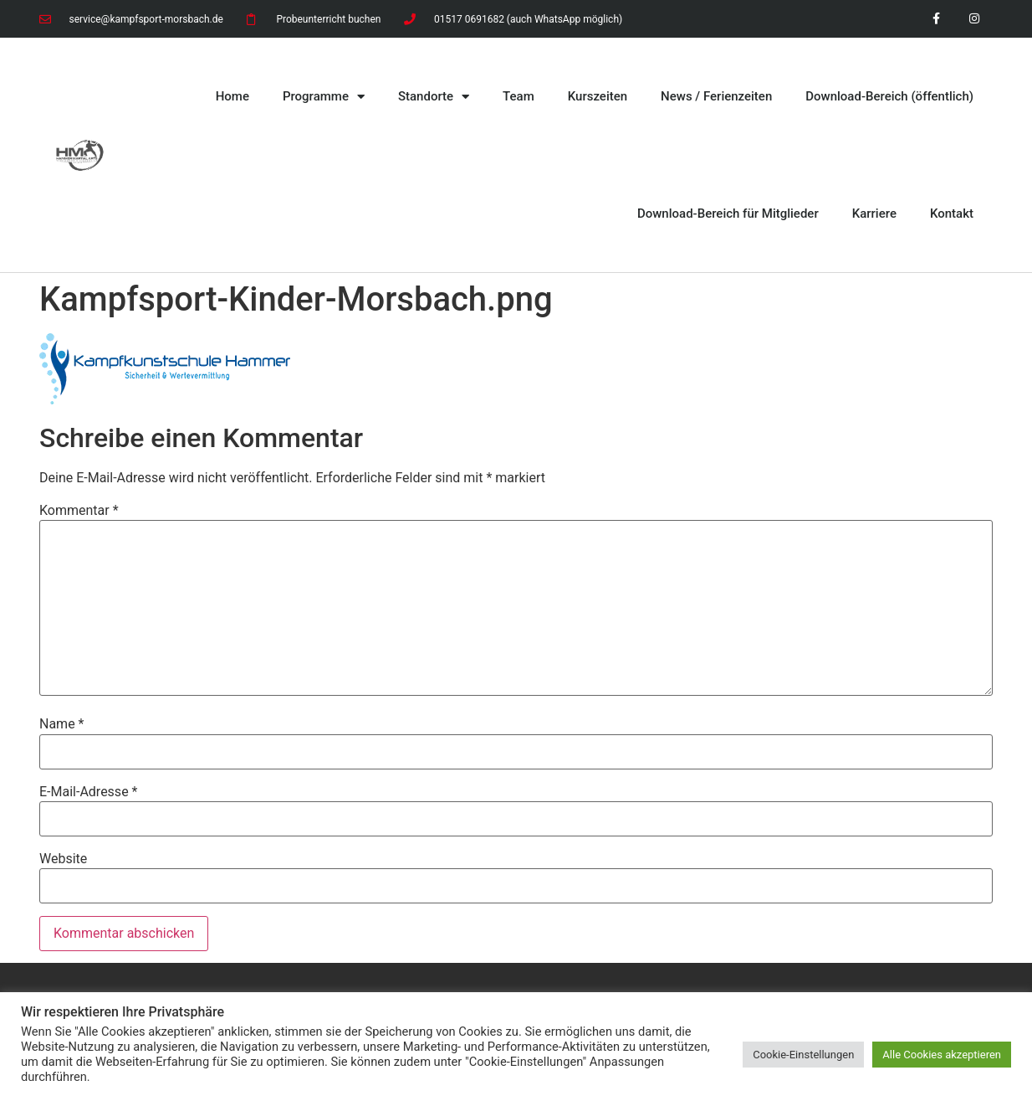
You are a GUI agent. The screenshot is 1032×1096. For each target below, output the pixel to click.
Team (518, 96)
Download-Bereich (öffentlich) (889, 96)
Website (63, 859)
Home (232, 96)
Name (61, 724)
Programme (324, 96)
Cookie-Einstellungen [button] (803, 1054)
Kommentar (79, 510)
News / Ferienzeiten (716, 96)
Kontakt (951, 213)
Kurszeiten (597, 96)
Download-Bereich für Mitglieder (728, 213)
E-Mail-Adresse (88, 792)
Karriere (874, 213)
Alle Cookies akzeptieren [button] (941, 1054)
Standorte (433, 96)
